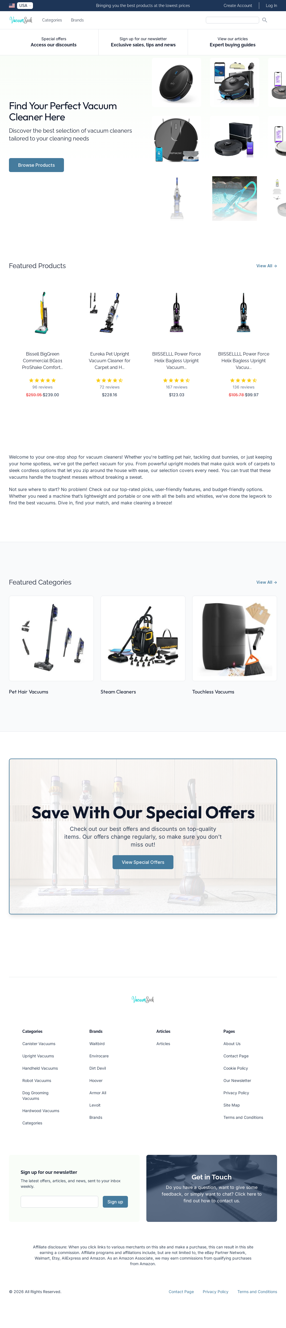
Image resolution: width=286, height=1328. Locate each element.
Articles (163, 1043)
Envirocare (99, 1055)
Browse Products (36, 165)
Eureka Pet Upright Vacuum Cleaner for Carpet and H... (109, 360)
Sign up (115, 1202)
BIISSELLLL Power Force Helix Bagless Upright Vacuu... (243, 360)
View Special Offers (143, 862)
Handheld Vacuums (40, 1068)
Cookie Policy (235, 1068)
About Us (231, 1043)
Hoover (96, 1080)
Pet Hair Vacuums (28, 691)
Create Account (238, 5)
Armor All (97, 1092)
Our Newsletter (237, 1080)
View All (266, 265)
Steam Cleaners (118, 691)
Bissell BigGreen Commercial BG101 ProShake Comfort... (42, 360)
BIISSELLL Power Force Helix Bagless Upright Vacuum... (176, 360)
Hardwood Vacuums (40, 1110)
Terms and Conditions (243, 1117)
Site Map (231, 1105)
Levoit (95, 1105)
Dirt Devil (97, 1068)
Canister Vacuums (38, 1043)
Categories (52, 20)
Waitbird (97, 1043)
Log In (271, 5)
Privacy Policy (236, 1092)
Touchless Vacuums (213, 691)
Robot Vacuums (36, 1080)
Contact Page (236, 1055)
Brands (77, 20)
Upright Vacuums (38, 1055)
